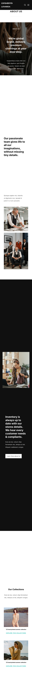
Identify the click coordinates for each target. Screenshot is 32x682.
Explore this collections (16, 633)
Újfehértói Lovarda (7, 5)
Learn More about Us (13, 456)
